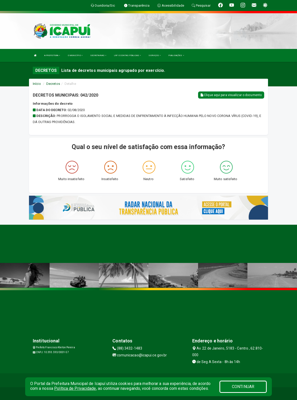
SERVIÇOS (154, 55)
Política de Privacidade (75, 388)
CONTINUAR (243, 386)
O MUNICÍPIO (75, 55)
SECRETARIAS (98, 55)
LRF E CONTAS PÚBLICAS (127, 55)
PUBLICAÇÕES (176, 55)
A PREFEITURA (52, 55)
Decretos (53, 84)
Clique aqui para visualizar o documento (231, 95)
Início (37, 84)
